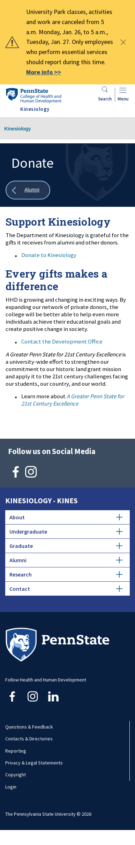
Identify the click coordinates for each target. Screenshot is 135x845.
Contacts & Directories (29, 738)
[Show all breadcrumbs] (28, 190)
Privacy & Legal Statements (34, 763)
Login (10, 787)
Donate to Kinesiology (48, 255)
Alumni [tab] (65, 560)
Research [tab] (65, 574)
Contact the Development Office (62, 341)
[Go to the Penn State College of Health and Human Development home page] (33, 96)
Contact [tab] (65, 588)
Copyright (15, 774)
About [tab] (65, 517)
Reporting (15, 751)
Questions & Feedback (29, 727)
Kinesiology (17, 128)
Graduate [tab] (65, 545)
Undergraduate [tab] (65, 531)
